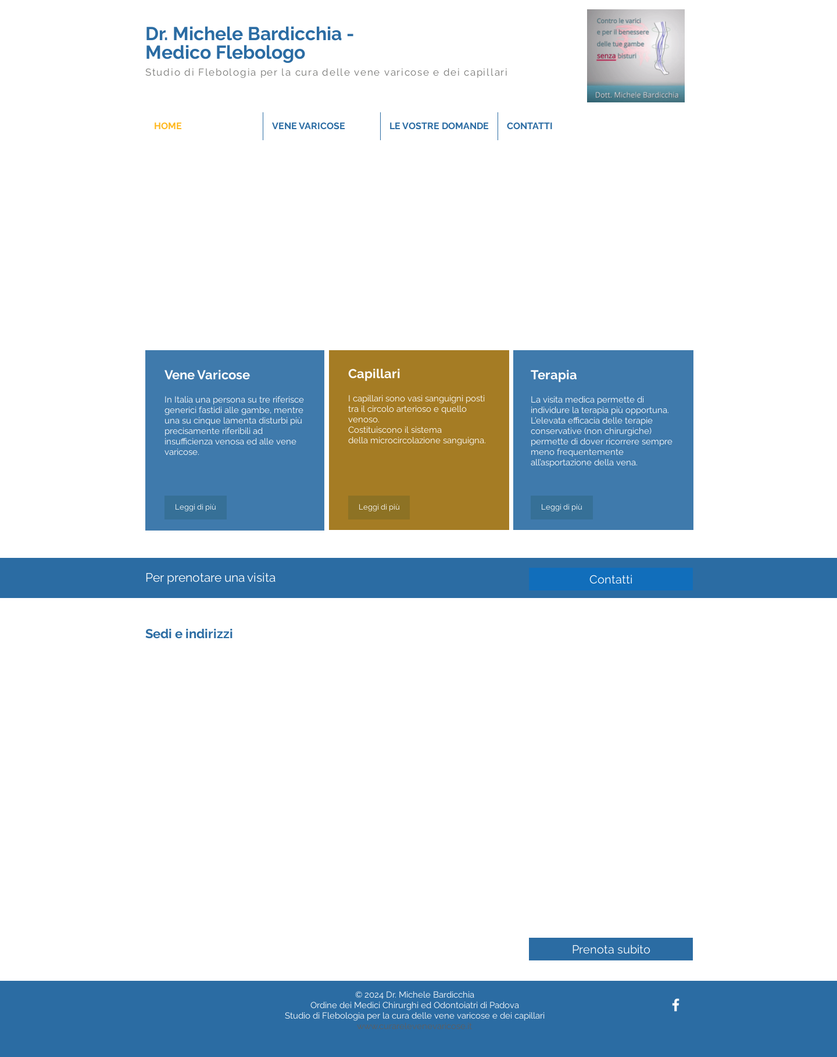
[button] (321, 126)
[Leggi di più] (195, 507)
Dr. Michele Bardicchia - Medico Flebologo (249, 43)
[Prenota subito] (611, 949)
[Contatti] (611, 579)
